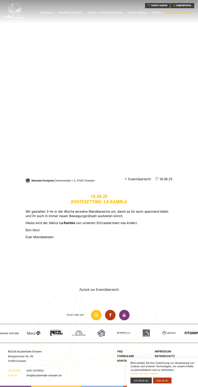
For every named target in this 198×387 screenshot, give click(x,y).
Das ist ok (162, 380)
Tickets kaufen (157, 5)
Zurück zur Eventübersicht (99, 289)
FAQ (120, 351)
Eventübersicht (137, 179)
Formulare (125, 356)
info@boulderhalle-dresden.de (44, 375)
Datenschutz (165, 356)
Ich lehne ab (141, 380)
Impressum (163, 351)
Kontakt (123, 361)
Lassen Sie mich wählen (144, 373)
